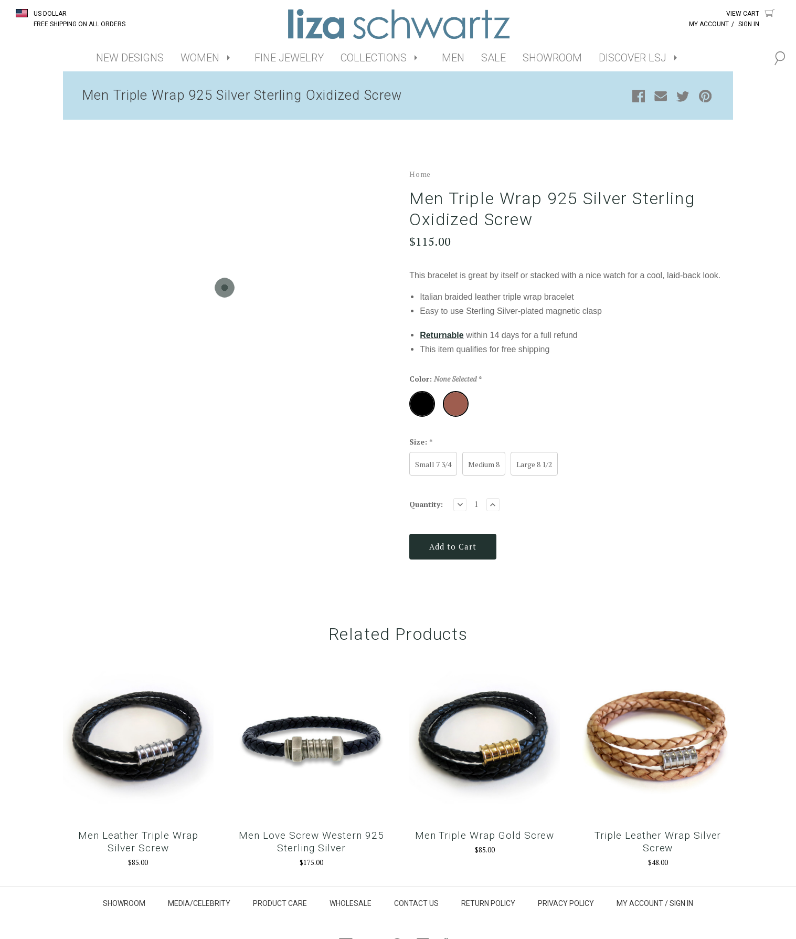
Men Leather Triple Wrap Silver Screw (138, 842)
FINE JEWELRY (289, 57)
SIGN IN (681, 904)
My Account (709, 24)
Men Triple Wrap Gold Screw (485, 836)
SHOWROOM (552, 57)
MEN (453, 57)
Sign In (748, 24)
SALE (493, 57)
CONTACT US (416, 904)
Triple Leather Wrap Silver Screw (658, 842)
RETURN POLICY (488, 904)
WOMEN (200, 57)
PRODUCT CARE (280, 904)
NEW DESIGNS (130, 57)
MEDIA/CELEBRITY (199, 904)
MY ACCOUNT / (642, 904)
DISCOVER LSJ (632, 57)
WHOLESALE (351, 904)
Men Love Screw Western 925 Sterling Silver (311, 842)
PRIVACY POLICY (566, 904)
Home (420, 179)
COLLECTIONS (374, 57)
